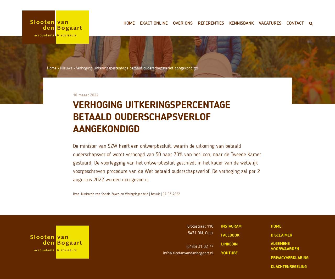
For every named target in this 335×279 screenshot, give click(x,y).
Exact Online (154, 23)
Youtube (229, 252)
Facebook (230, 235)
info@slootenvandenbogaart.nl (188, 252)
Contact (295, 23)
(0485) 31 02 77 (199, 246)
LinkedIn (229, 244)
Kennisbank (241, 23)
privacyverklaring (290, 257)
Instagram (231, 226)
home (276, 226)
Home (129, 23)
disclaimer (281, 235)
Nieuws (66, 67)
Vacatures (270, 23)
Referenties (211, 23)
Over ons (183, 23)
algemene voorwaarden (285, 246)
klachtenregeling (289, 266)
